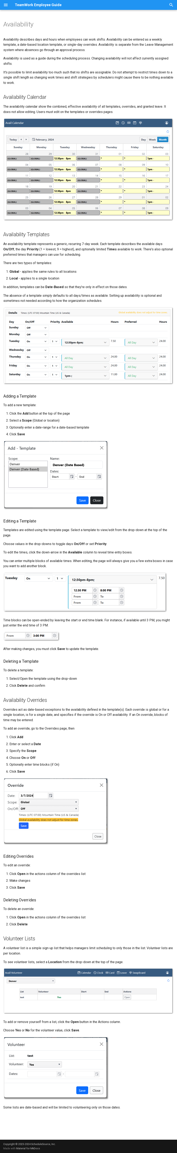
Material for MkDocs (28, 1148)
